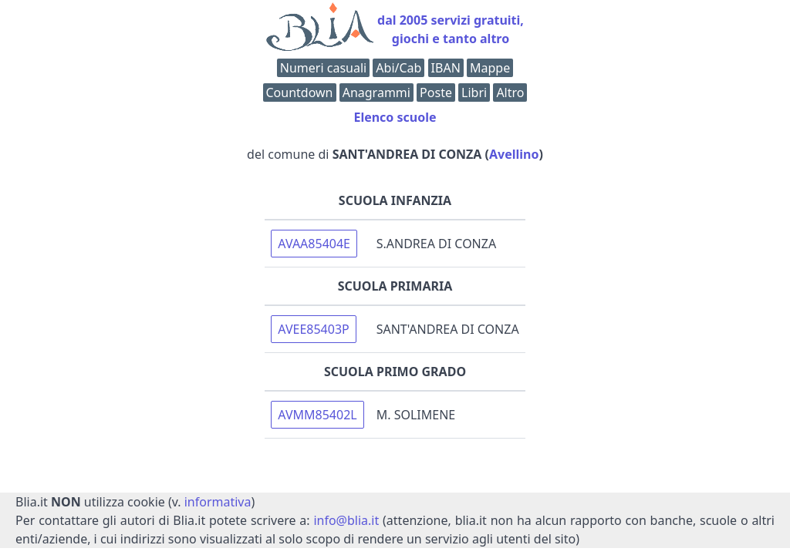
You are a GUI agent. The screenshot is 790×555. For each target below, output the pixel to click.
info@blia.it (346, 520)
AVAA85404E (314, 243)
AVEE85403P (313, 329)
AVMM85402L (317, 414)
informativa (218, 501)
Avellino (513, 154)
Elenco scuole (394, 117)
